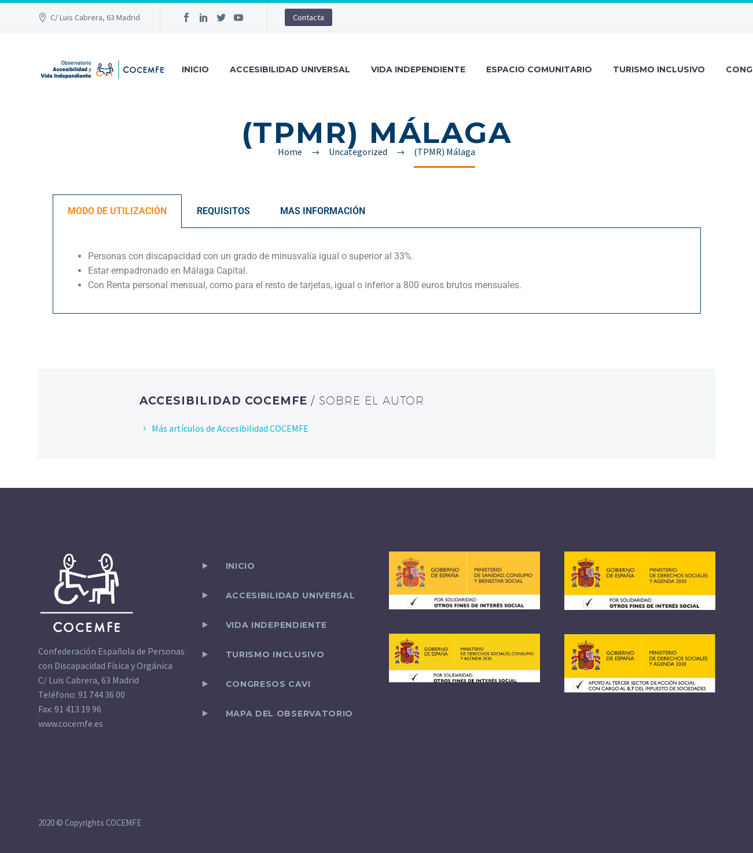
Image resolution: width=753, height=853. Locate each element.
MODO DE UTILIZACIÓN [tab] (117, 210)
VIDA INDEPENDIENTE (418, 69)
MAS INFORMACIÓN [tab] (322, 210)
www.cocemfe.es (70, 723)
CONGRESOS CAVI (268, 684)
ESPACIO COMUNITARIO (539, 69)
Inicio (240, 566)
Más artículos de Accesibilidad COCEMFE (230, 428)
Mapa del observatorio (290, 713)
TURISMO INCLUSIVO (659, 69)
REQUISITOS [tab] (223, 210)
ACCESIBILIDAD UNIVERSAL (290, 69)
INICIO (195, 69)
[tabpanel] (377, 271)
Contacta (308, 17)
